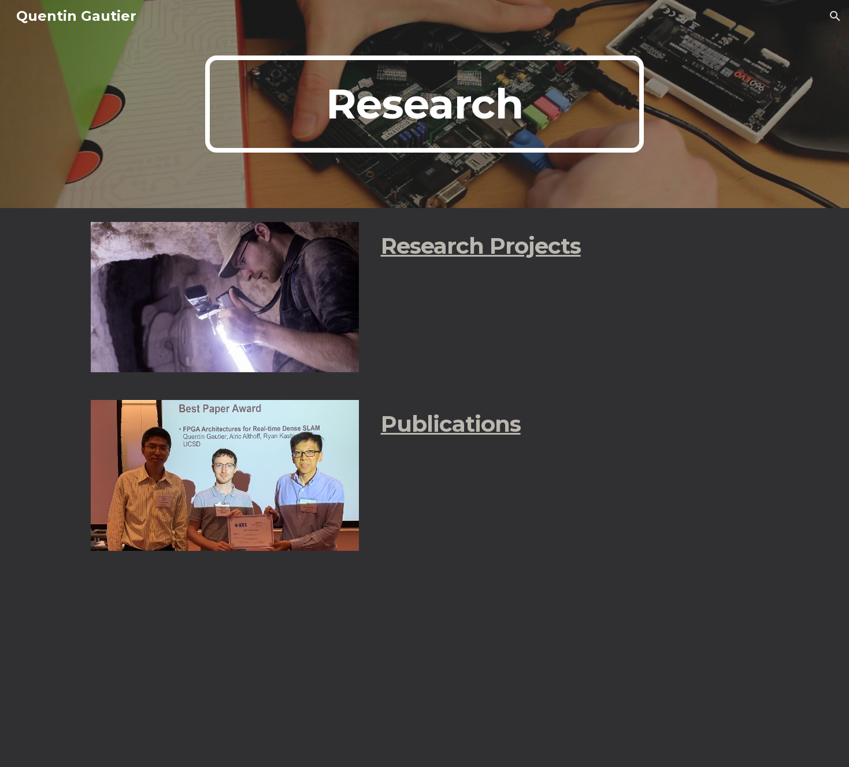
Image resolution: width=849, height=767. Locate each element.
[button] (835, 16)
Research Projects (481, 246)
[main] (424, 104)
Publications (451, 424)
